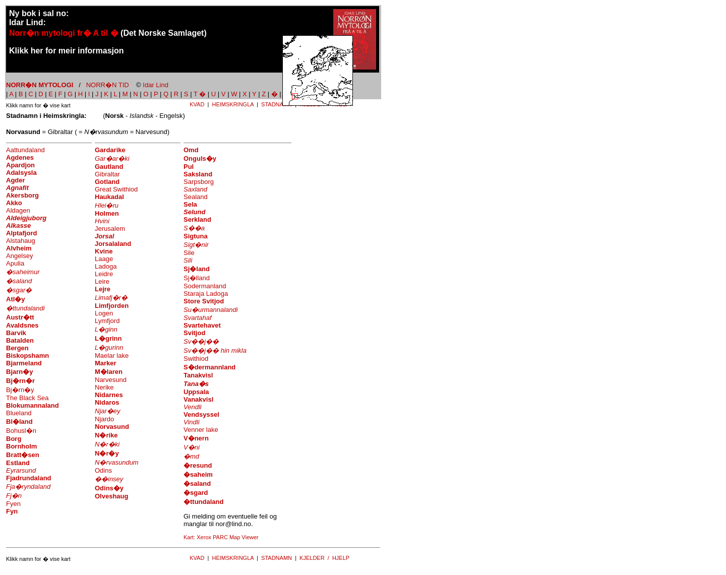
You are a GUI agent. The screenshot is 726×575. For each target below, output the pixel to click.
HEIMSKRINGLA (233, 104)
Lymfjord (107, 321)
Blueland (19, 413)
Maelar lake (112, 355)
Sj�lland (197, 278)
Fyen (13, 503)
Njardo (104, 419)
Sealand (196, 197)
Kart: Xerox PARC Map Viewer (221, 537)
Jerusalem (110, 228)
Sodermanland (205, 286)
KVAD (197, 104)
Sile (189, 253)
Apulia (15, 263)
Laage (104, 259)
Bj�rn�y (20, 390)
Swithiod (196, 358)
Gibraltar (107, 174)
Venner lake (201, 429)
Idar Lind (155, 85)
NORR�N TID (107, 85)
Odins (103, 470)
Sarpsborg (199, 181)
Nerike (104, 387)
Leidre (104, 274)
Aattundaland (25, 150)
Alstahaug (20, 240)
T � (200, 94)
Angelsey (19, 256)
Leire (102, 281)
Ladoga (105, 266)
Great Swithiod (116, 189)
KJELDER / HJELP (324, 558)
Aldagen (18, 210)
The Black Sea (27, 398)
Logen (104, 313)
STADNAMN (276, 104)
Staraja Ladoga (206, 293)
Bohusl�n (21, 430)
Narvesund (111, 380)
